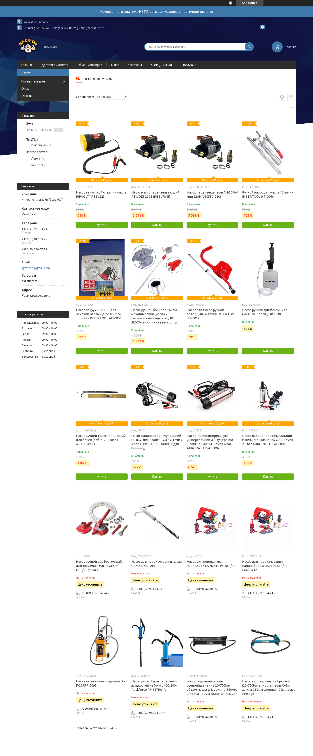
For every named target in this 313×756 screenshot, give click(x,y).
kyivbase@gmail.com (36, 268)
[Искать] (249, 46)
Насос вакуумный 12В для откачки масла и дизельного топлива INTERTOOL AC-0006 (98, 314)
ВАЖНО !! (189, 64)
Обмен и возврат (89, 64)
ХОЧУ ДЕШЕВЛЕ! (162, 64)
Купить (102, 225)
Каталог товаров (33, 81)
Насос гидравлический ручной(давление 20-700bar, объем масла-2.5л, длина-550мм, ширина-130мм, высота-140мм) (212, 687)
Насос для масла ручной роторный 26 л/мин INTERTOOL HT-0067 (211, 314)
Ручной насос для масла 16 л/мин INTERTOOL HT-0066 (267, 194)
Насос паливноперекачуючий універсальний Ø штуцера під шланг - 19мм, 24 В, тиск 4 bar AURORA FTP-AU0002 (210, 442)
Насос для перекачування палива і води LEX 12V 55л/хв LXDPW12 (264, 566)
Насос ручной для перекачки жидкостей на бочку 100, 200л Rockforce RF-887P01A (154, 685)
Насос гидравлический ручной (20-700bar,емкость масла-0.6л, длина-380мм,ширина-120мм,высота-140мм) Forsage (268, 687)
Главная (26, 64)
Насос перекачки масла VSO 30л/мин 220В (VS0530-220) (212, 194)
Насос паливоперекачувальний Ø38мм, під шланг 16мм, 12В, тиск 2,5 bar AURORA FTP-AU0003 (267, 440)
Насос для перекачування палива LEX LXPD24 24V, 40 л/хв (211, 563)
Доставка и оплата (54, 64)
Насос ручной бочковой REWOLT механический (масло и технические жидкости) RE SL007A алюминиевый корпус (156, 316)
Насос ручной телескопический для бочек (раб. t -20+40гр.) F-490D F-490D (101, 440)
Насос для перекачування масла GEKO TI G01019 (156, 563)
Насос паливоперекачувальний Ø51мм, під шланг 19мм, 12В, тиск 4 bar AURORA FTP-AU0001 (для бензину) (156, 442)
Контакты (135, 64)
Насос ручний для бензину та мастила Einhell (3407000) (264, 312)
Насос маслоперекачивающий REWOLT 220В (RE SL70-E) (155, 194)
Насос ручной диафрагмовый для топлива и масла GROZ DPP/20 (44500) (99, 566)
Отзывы (27, 96)
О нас (115, 64)
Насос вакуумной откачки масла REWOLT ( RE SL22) (101, 194)
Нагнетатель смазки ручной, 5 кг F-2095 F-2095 (101, 683)
